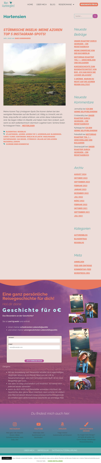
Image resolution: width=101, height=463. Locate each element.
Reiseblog (21, 132)
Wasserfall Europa (11, 142)
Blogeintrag (11, 132)
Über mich (41, 4)
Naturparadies (9, 139)
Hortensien (21, 137)
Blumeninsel (56, 134)
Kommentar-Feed (82, 269)
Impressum (43, 450)
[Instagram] (15, 424)
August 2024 (80, 174)
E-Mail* (10, 344)
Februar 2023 (80, 186)
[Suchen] (95, 16)
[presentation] (21, 354)
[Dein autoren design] (86, 424)
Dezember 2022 (81, 193)
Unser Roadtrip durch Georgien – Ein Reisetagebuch (85, 44)
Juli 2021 (78, 216)
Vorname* (11, 337)
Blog (52, 4)
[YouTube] (38, 424)
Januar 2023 (80, 189)
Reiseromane (67, 4)
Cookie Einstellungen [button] (55, 461)
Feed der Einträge (83, 265)
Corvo (6, 137)
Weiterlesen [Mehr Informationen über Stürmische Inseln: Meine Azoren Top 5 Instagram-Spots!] (28, 126)
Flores (12, 137)
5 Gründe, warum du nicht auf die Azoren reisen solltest (84, 82)
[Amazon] (62, 424)
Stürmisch (31, 139)
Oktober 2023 (80, 178)
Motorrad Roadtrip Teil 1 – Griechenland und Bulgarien (85, 60)
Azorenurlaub (44, 134)
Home (30, 4)
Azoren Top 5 (31, 134)
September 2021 (82, 212)
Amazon (62, 429)
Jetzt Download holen (34, 361)
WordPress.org (82, 273)
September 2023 (82, 182)
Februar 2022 (80, 204)
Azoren (22, 134)
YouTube (38, 429)
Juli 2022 (78, 197)
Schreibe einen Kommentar (17, 144)
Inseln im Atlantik (34, 137)
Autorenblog (81, 235)
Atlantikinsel (12, 134)
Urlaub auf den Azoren (47, 139)
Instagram (15, 429)
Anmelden (79, 262)
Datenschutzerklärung (64, 450)
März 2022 (79, 201)
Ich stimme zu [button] (7, 458)
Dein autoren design (86, 430)
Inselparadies (49, 137)
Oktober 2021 (80, 208)
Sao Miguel (21, 139)
